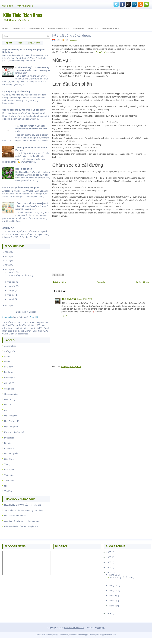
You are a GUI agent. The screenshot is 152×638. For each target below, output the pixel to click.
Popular (8, 43)
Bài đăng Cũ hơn (142, 282)
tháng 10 (11, 286)
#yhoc (7, 361)
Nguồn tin (34, 328)
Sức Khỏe (9, 459)
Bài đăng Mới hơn (60, 282)
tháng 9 (10, 290)
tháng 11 (11, 282)
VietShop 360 (34, 325)
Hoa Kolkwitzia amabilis (15, 515)
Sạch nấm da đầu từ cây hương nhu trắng (23, 510)
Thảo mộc (8, 475)
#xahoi (7, 356)
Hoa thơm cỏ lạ (21, 328)
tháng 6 (10, 299)
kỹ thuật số (9, 438)
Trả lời (64, 316)
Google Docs (22, 334)
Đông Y (7, 404)
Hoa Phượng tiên (23, 169)
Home (5, 28)
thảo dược (9, 469)
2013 (7, 305)
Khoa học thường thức (14, 432)
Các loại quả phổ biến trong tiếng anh (20, 187)
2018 (7, 265)
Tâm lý (7, 464)
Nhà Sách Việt (69, 299)
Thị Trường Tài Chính (12, 322)
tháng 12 (11, 272)
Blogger (32, 312)
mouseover (9, 448)
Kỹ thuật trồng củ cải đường (16, 91)
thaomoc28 (7, 317)
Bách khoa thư (9, 331)
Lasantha (72, 635)
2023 (7, 260)
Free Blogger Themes (86, 635)
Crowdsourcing (11, 394)
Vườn (31, 317)
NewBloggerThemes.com (106, 635)
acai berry (8, 367)
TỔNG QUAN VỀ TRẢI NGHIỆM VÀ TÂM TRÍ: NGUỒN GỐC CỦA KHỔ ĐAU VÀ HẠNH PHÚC (31, 206)
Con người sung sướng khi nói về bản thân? (24, 110)
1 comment (73, 40)
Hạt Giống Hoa (11, 415)
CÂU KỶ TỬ (7, 228)
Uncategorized (110, 28)
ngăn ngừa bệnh (101, 52)
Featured (78, 28)
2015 (7, 269)
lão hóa (7, 443)
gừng (6, 410)
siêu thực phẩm (11, 453)
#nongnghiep (10, 346)
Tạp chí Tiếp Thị (18, 325)
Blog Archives (34, 43)
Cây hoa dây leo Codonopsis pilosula (21, 526)
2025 (7, 256)
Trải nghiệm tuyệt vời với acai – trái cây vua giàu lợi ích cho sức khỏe (31, 129)
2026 (7, 252)
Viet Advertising (25, 6)
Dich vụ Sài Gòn (31, 322)
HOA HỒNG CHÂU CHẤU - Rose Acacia (22, 505)
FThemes (48, 635)
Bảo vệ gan (9, 377)
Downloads (37, 27)
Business (20, 27)
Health (94, 27)
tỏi (5, 486)
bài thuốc (8, 372)
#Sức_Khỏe (9, 351)
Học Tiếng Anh (11, 426)
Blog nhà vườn (24, 331)
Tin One (44, 328)
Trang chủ (7, 6)
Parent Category (59, 27)
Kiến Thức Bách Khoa (22, 15)
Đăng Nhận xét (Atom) (71, 366)
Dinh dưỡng (9, 399)
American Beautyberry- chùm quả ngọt (22, 521)
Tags (20, 43)
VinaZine (8, 491)
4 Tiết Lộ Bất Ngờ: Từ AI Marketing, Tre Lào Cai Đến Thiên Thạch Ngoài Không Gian (32, 70)
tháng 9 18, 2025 (84, 299)
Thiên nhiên (9, 480)
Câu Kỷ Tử (9, 383)
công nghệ (9, 389)
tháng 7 (10, 295)
